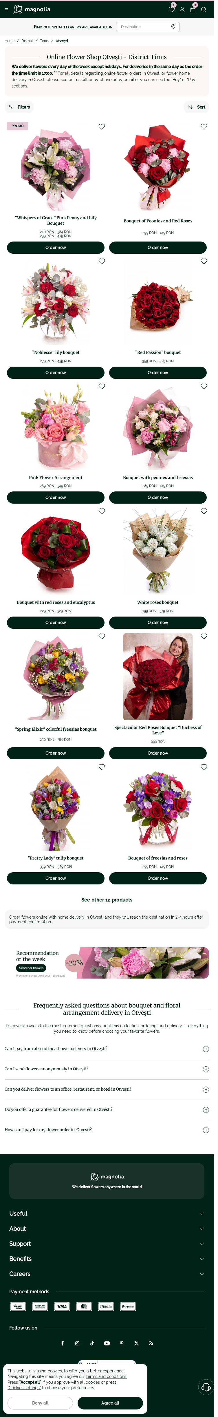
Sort (196, 107)
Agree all (110, 1403)
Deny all (40, 1403)
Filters (19, 107)
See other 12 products (107, 900)
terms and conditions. (106, 1376)
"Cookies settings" (24, 1387)
